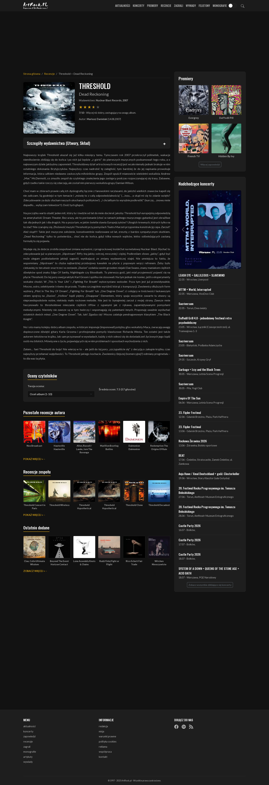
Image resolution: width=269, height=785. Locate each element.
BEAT (182, 455)
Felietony (204, 6)
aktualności (29, 726)
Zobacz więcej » (34, 571)
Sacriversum (186, 303)
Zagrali (178, 6)
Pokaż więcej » (33, 459)
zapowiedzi (29, 736)
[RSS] (191, 726)
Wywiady (191, 6)
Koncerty (138, 6)
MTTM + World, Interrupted (195, 289)
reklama (103, 746)
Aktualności (122, 6)
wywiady (28, 761)
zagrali (26, 746)
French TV (194, 156)
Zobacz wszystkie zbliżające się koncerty (210, 584)
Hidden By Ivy (226, 156)
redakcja (103, 726)
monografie (29, 751)
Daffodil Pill (226, 117)
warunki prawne (107, 736)
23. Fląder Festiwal (190, 412)
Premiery (152, 6)
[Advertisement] (134, 39)
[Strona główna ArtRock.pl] (35, 5)
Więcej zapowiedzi (210, 164)
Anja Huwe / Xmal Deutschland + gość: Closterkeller (209, 473)
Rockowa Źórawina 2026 (193, 441)
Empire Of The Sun (189, 398)
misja (101, 731)
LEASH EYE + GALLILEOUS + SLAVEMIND (202, 275)
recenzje (28, 741)
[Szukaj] (242, 5)
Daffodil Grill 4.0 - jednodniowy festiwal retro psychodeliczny (205, 320)
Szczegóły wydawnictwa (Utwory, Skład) (58, 143)
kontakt (103, 756)
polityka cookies (107, 741)
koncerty (28, 731)
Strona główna (31, 73)
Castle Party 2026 (190, 525)
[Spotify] (184, 726)
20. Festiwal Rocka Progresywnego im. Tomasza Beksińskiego (207, 490)
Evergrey (194, 117)
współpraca (105, 751)
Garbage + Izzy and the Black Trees (199, 369)
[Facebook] (176, 726)
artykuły (27, 756)
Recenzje (166, 6)
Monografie (220, 6)
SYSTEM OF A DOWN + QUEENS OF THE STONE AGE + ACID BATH (209, 570)
